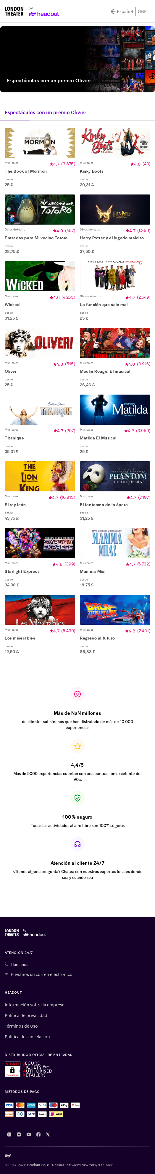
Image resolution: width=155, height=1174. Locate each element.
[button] (40, 157)
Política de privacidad (26, 1015)
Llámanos (19, 964)
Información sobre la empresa (34, 1005)
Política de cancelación (27, 1036)
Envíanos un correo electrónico (41, 974)
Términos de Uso (21, 1026)
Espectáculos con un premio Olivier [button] (45, 112)
